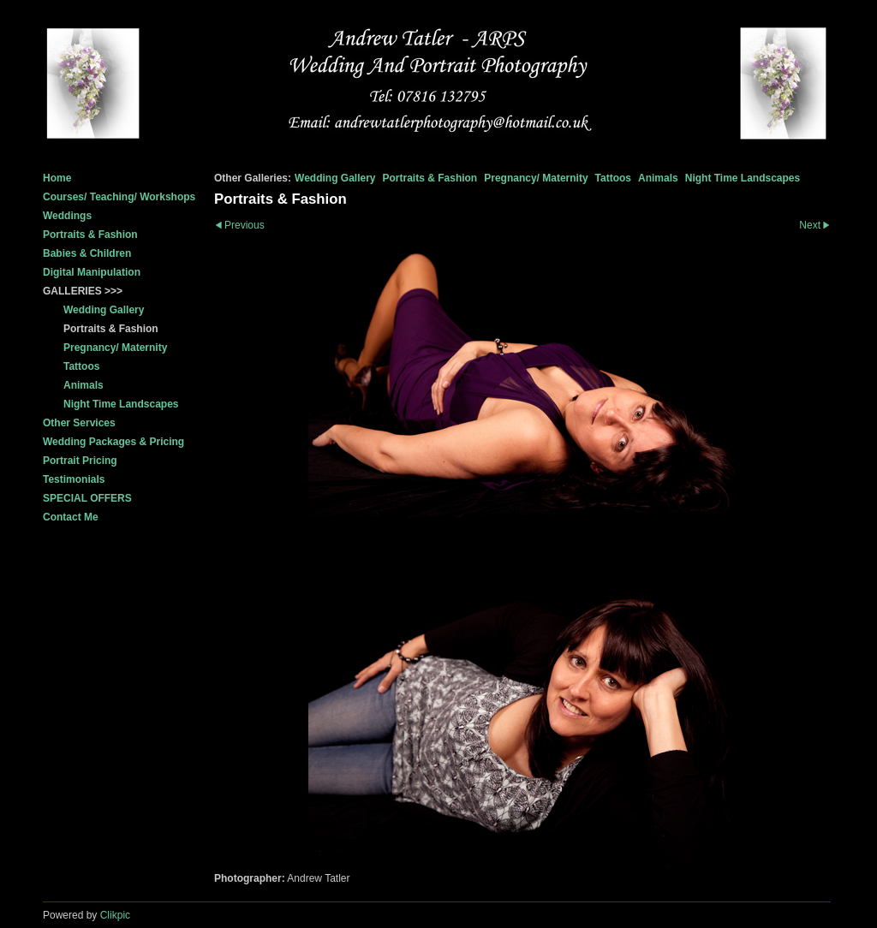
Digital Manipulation (91, 272)
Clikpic (115, 915)
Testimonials (73, 479)
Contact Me (70, 517)
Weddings (67, 216)
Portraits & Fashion (90, 235)
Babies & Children (87, 253)
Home (57, 178)
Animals (658, 178)
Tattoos (613, 178)
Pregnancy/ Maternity (536, 178)
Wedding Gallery (335, 178)
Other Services (79, 423)
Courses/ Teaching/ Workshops (119, 197)
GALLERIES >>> (82, 291)
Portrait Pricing (80, 461)
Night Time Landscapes (742, 178)
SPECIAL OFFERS (87, 498)
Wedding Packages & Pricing (113, 442)
